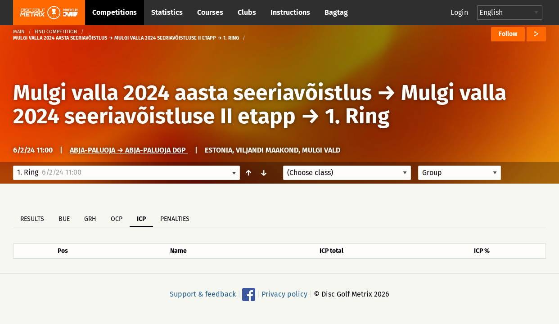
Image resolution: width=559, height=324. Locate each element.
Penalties (174, 219)
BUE (64, 219)
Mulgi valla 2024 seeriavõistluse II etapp (259, 104)
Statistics (167, 12)
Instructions (290, 12)
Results (32, 219)
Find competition (56, 32)
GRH (90, 219)
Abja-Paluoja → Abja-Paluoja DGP (129, 150)
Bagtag (336, 12)
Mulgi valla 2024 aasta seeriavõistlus (192, 93)
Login (459, 12)
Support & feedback (203, 294)
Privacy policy (284, 294)
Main (19, 32)
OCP (116, 219)
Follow (508, 34)
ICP (141, 219)
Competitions (114, 12)
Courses (210, 12)
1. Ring (357, 116)
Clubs (247, 12)
